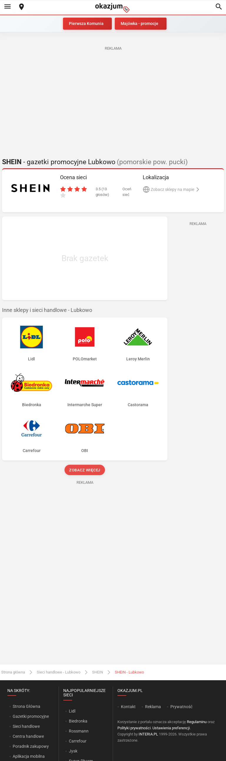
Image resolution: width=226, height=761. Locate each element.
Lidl (72, 711)
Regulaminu (197, 722)
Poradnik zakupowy (31, 746)
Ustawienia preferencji (171, 728)
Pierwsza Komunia (86, 23)
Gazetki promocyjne (31, 716)
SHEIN (97, 672)
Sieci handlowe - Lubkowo (58, 672)
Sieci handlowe (26, 726)
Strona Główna (26, 706)
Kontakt (128, 706)
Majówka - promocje (139, 23)
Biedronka (78, 721)
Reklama (153, 706)
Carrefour (78, 741)
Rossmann (79, 731)
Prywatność (181, 706)
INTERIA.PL (148, 734)
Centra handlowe (28, 736)
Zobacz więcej (84, 470)
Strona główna (13, 672)
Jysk (73, 751)
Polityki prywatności (134, 728)
